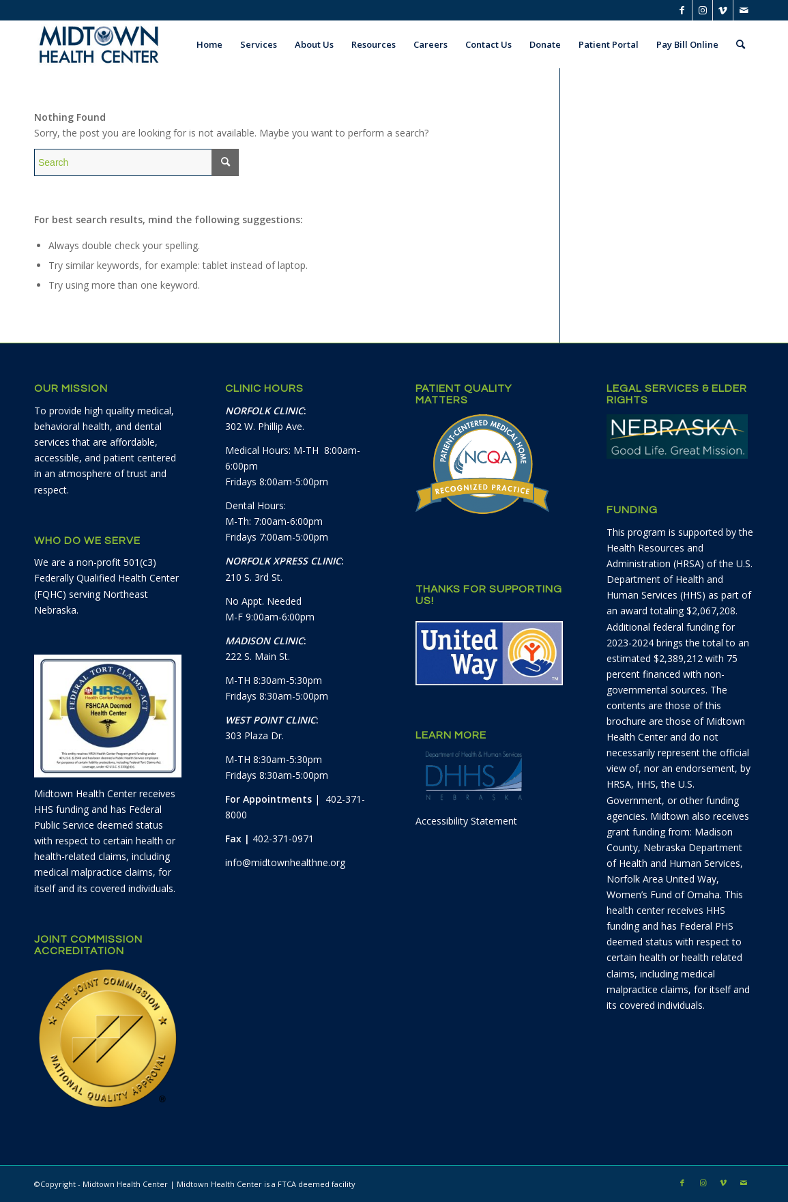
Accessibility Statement (466, 820)
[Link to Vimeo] (723, 10)
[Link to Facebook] (682, 10)
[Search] (740, 44)
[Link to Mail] (743, 10)
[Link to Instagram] (702, 10)
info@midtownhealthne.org (285, 862)
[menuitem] (209, 44)
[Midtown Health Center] (99, 44)
